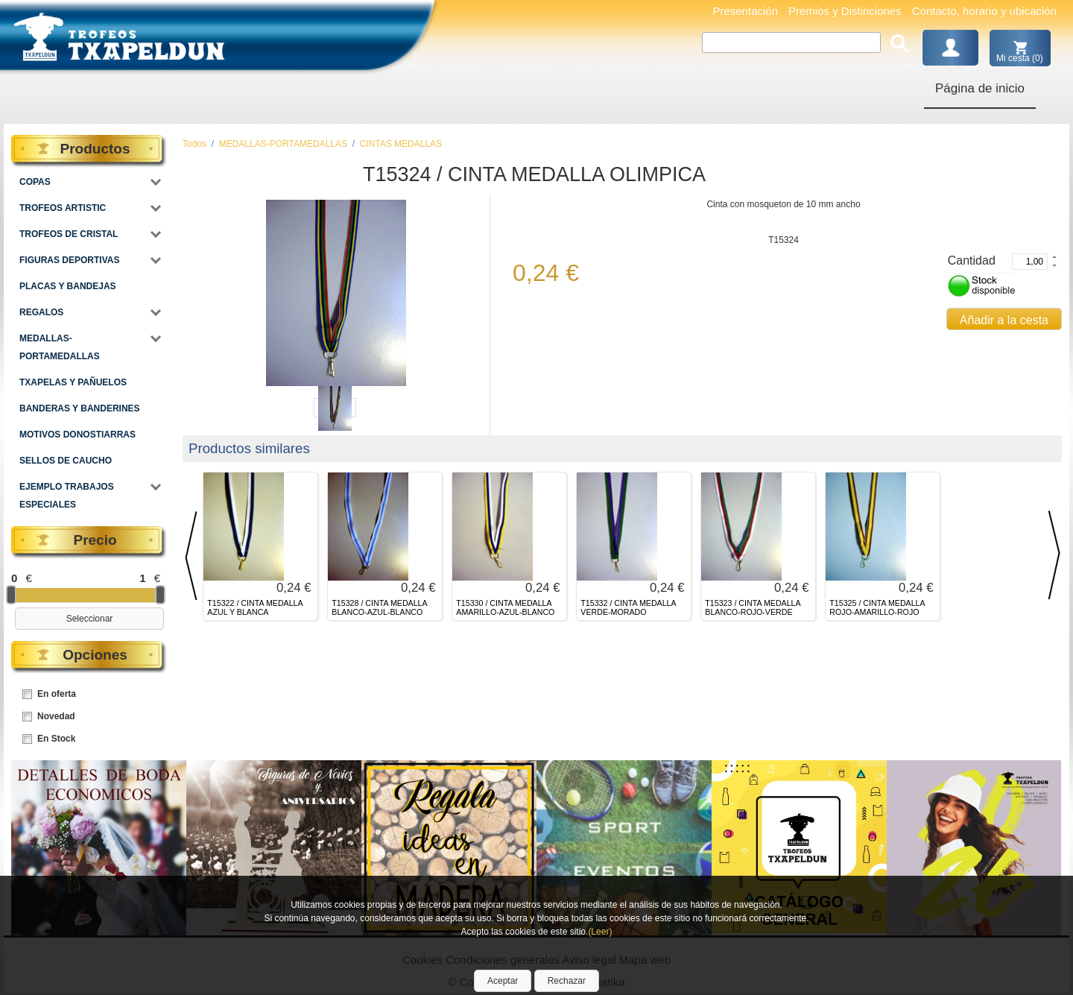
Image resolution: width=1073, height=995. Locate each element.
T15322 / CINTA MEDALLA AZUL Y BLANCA (255, 607)
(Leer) (600, 931)
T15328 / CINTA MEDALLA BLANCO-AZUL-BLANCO (379, 607)
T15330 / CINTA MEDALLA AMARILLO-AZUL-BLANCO (505, 607)
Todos (194, 144)
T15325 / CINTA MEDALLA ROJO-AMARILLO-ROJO (877, 607)
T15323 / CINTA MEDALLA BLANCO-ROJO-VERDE (752, 607)
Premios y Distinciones (845, 10)
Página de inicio (980, 88)
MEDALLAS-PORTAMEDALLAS (283, 144)
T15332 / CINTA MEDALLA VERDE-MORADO (628, 607)
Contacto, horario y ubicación (984, 10)
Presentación (745, 10)
